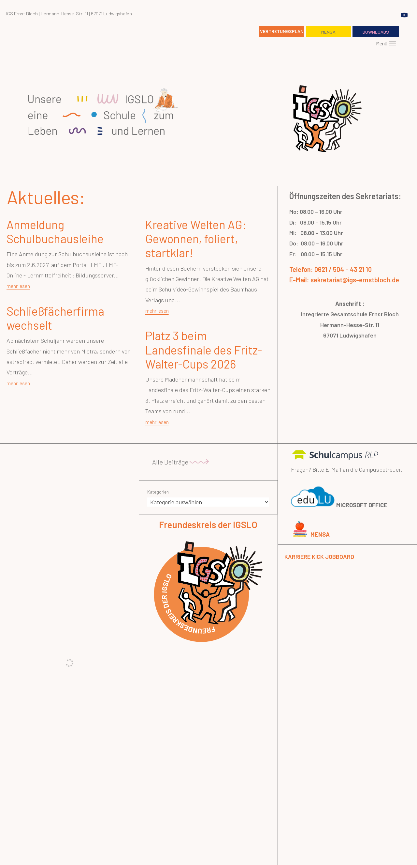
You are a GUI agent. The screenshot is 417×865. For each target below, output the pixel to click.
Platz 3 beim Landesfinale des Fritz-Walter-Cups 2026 (203, 349)
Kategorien (158, 492)
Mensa (328, 32)
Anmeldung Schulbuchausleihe (55, 231)
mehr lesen (18, 286)
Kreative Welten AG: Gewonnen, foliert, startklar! (195, 238)
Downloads (376, 32)
